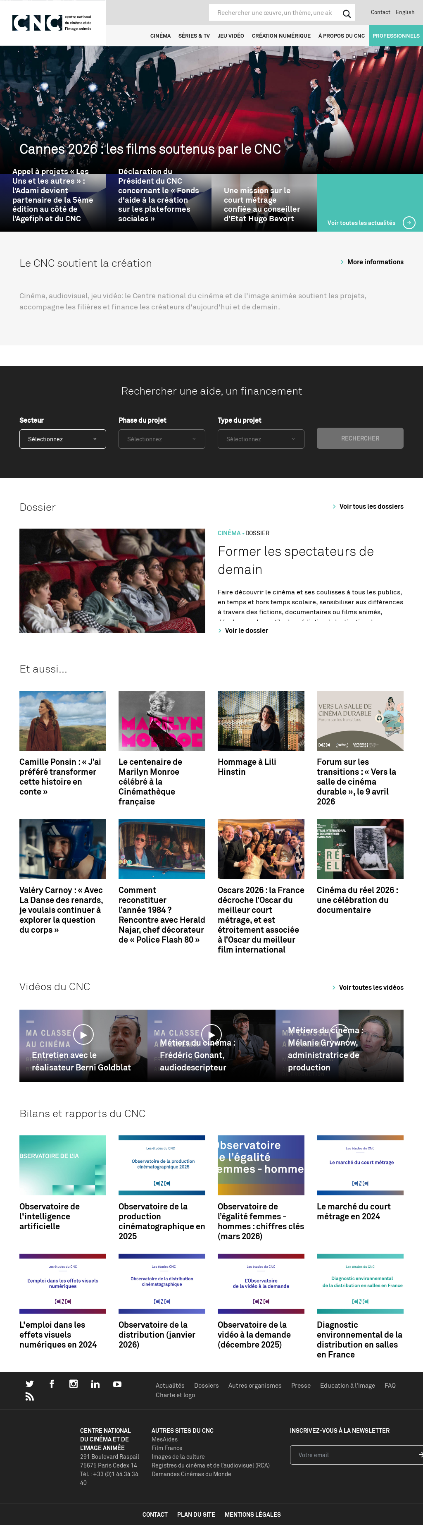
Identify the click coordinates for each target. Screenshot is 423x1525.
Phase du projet (142, 420)
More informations (371, 262)
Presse (301, 1385)
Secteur (31, 420)
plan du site (196, 1514)
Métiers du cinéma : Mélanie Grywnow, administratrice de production (325, 1049)
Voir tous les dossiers (367, 506)
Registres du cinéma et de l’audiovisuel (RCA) (211, 1465)
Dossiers (206, 1385)
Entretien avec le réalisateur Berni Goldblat (81, 1061)
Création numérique (281, 35)
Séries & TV (194, 35)
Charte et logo (175, 1395)
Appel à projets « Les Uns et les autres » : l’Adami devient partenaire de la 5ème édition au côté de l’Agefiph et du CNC (52, 195)
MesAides (165, 1439)
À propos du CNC (341, 35)
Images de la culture (178, 1456)
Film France (167, 1447)
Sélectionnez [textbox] (45, 439)
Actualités (170, 1385)
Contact (380, 12)
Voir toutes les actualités (362, 222)
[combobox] (62, 439)
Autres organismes (255, 1385)
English (405, 12)
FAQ (390, 1385)
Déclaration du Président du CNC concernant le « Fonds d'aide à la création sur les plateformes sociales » (158, 195)
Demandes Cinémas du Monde (191, 1473)
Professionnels (396, 35)
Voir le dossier (242, 630)
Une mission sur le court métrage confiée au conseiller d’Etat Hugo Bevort (262, 204)
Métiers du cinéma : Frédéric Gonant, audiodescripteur (197, 1055)
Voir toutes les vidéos (367, 987)
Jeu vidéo (231, 35)
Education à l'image (347, 1385)
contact (155, 1514)
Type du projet (239, 420)
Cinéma (160, 35)
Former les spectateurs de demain (296, 560)
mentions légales (253, 1514)
